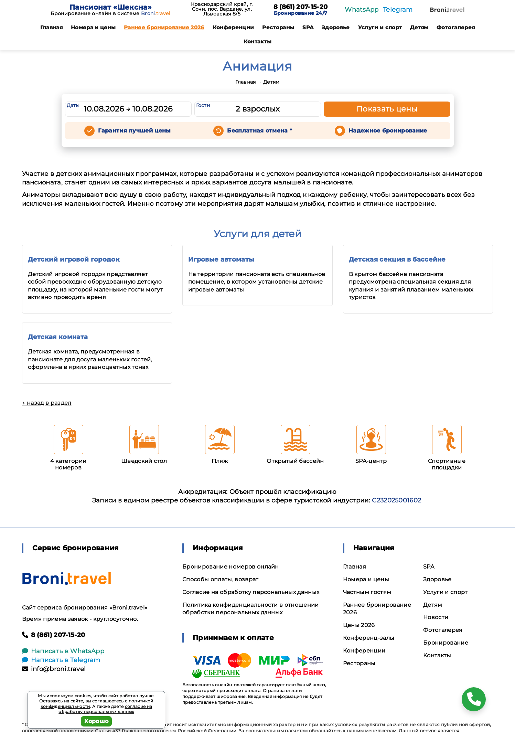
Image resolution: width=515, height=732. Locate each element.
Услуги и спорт (380, 27)
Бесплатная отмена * (259, 130)
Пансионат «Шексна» (110, 7)
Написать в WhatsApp (63, 651)
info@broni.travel (54, 669)
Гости (203, 105)
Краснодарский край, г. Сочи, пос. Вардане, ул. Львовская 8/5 (222, 9)
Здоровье (336, 27)
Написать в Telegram (61, 660)
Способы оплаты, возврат (220, 579)
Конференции (233, 27)
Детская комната (58, 337)
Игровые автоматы (221, 259)
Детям (419, 27)
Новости (435, 617)
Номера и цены (93, 27)
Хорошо (96, 721)
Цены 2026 (359, 625)
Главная (51, 27)
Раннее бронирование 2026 (164, 27)
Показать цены (387, 109)
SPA (307, 27)
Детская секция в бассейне (397, 259)
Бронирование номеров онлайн (230, 566)
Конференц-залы (368, 638)
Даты (73, 105)
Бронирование (445, 642)
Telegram (398, 9)
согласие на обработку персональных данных (105, 709)
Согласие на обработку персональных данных (250, 592)
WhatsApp (362, 9)
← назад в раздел (47, 403)
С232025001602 (396, 500)
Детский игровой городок (74, 259)
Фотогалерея (456, 27)
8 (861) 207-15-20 (300, 7)
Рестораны (278, 27)
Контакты (258, 41)
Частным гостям (367, 592)
